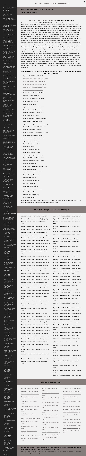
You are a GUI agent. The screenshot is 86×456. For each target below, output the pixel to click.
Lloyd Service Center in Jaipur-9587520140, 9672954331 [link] (8, 208)
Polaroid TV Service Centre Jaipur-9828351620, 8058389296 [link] (8, 429)
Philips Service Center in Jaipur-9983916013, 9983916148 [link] (8, 202)
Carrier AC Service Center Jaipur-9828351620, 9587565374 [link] (9, 137)
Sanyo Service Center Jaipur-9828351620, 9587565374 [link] (8, 126)
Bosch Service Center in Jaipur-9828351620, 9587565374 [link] (8, 180)
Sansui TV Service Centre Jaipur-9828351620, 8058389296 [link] (10, 293)
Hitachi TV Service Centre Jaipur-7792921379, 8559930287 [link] (10, 246)
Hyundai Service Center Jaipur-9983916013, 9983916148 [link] (8, 115)
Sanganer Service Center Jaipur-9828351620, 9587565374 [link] (8, 105)
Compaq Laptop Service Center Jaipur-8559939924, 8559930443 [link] (9, 20)
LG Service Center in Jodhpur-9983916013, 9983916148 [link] (8, 62)
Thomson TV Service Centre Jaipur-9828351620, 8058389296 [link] (8, 315)
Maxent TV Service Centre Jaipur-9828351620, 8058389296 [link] (8, 369)
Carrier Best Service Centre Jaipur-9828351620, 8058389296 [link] (8, 383)
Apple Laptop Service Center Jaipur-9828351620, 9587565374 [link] (9, 31)
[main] (51, 3)
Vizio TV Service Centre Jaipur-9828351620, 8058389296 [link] (9, 328)
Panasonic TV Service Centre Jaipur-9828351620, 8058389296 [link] (9, 275)
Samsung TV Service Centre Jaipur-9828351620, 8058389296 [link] (8, 287)
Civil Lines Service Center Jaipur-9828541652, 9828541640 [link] (8, 47)
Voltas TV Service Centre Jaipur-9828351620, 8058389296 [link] (10, 334)
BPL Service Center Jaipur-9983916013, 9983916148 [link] (9, 110)
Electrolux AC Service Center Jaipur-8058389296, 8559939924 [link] (9, 142)
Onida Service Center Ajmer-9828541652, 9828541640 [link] (9, 66)
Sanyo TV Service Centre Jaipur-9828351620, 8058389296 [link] (10, 299)
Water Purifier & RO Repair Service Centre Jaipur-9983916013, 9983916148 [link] (9, 219)
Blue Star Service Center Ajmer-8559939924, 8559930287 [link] (8, 131)
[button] (84, 1)
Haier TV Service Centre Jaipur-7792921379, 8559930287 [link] (9, 240)
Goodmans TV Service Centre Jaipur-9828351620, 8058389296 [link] (9, 345)
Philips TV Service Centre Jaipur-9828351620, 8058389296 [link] (10, 281)
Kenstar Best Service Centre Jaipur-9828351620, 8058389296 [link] (9, 403)
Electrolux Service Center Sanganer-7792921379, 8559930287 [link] (9, 88)
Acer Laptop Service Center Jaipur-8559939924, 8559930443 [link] (9, 9)
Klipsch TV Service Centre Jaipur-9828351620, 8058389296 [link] (10, 410)
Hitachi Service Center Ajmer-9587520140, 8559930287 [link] (8, 120)
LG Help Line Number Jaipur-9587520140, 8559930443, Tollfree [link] (8, 148)
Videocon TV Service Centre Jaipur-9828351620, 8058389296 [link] (9, 322)
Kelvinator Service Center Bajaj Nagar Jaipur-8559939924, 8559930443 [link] (9, 41)
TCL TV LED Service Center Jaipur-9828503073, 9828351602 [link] (9, 82)
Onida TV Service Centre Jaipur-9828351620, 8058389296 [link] (9, 269)
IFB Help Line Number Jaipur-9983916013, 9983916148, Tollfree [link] (8, 153)
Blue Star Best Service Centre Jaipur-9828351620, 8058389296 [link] (9, 376)
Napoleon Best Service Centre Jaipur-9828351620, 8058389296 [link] (9, 415)
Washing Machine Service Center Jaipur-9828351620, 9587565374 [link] (9, 213)
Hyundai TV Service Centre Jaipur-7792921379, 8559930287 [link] (8, 251)
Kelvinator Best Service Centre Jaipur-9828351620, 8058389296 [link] (9, 396)
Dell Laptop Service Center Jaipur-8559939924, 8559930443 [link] (9, 14)
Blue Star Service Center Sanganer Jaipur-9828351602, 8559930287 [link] (9, 93)
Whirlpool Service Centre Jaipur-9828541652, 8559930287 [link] (8, 449)
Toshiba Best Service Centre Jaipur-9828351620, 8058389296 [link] (9, 442)
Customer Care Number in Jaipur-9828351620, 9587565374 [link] (9, 164)
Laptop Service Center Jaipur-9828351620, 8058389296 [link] (8, 224)
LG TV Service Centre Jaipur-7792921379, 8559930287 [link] (9, 258)
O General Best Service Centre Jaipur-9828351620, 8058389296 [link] (9, 422)
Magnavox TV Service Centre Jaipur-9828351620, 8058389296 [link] (9, 363)
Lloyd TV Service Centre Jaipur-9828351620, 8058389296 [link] (9, 263)
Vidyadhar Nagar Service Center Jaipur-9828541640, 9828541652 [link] (9, 77)
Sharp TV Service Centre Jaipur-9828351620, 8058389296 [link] (9, 304)
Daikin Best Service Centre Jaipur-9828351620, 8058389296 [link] (8, 390)
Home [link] (4, 4)
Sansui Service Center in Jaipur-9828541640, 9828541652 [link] (8, 197)
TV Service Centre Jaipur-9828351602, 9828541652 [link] (9, 228)
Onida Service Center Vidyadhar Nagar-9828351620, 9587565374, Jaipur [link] (9, 99)
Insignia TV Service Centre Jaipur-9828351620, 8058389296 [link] (10, 352)
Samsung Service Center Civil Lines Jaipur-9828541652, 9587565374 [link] (9, 52)
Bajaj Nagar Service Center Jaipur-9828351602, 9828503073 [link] (9, 36)
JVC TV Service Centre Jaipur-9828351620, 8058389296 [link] (9, 357)
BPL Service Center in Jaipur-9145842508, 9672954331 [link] (8, 186)
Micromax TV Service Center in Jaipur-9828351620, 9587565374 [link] (9, 175)
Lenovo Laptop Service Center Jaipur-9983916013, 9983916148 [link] (9, 25)
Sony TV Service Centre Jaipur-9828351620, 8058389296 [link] (9, 309)
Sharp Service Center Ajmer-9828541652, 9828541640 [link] (9, 57)
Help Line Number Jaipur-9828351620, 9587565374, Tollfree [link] (9, 159)
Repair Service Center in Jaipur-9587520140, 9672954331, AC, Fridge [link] (8, 169)
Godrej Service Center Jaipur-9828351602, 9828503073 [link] (8, 72)
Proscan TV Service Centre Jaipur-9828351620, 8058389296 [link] (8, 436)
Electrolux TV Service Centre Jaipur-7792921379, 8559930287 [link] (9, 234)
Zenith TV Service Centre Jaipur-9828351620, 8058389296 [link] (10, 339)
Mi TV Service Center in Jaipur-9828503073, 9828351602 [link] (8, 191)
